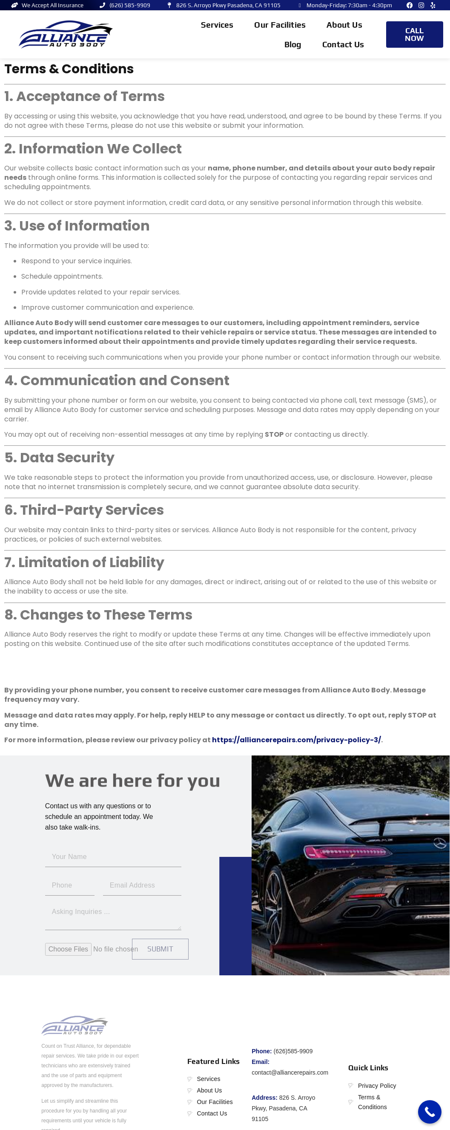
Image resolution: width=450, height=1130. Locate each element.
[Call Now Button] (429, 1112)
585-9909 (299, 1051)
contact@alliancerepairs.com (290, 1072)
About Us (344, 24)
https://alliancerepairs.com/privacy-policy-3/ (296, 740)
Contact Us (343, 44)
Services (217, 26)
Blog (292, 44)
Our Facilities (279, 24)
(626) (281, 1051)
